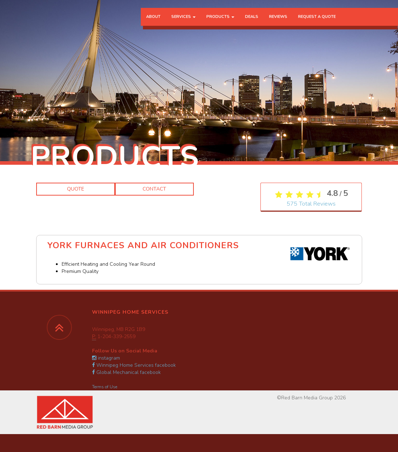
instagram (106, 358)
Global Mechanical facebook (126, 372)
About (153, 19)
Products (220, 19)
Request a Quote (317, 19)
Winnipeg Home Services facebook (134, 365)
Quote (75, 189)
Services (183, 19)
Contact (154, 189)
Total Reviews (311, 206)
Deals (251, 19)
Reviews (278, 19)
